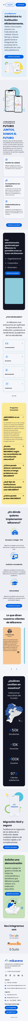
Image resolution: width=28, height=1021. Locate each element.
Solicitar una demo (14, 57)
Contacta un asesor (14, 606)
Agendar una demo (13, 894)
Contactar (20, 5)
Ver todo (14, 395)
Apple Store (11, 1012)
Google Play (11, 1007)
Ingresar (10, 5)
